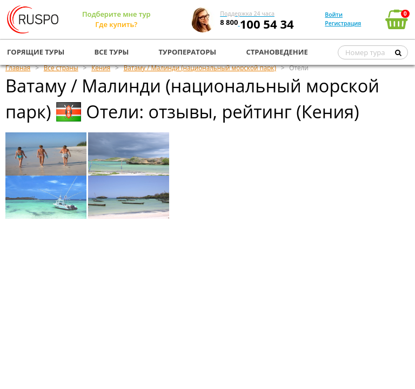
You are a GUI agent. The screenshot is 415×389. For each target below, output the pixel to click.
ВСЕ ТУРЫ (112, 52)
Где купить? (116, 24)
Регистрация (343, 23)
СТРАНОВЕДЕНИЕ (276, 52)
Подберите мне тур (116, 14)
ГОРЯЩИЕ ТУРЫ (35, 52)
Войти (334, 14)
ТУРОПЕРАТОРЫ (188, 52)
